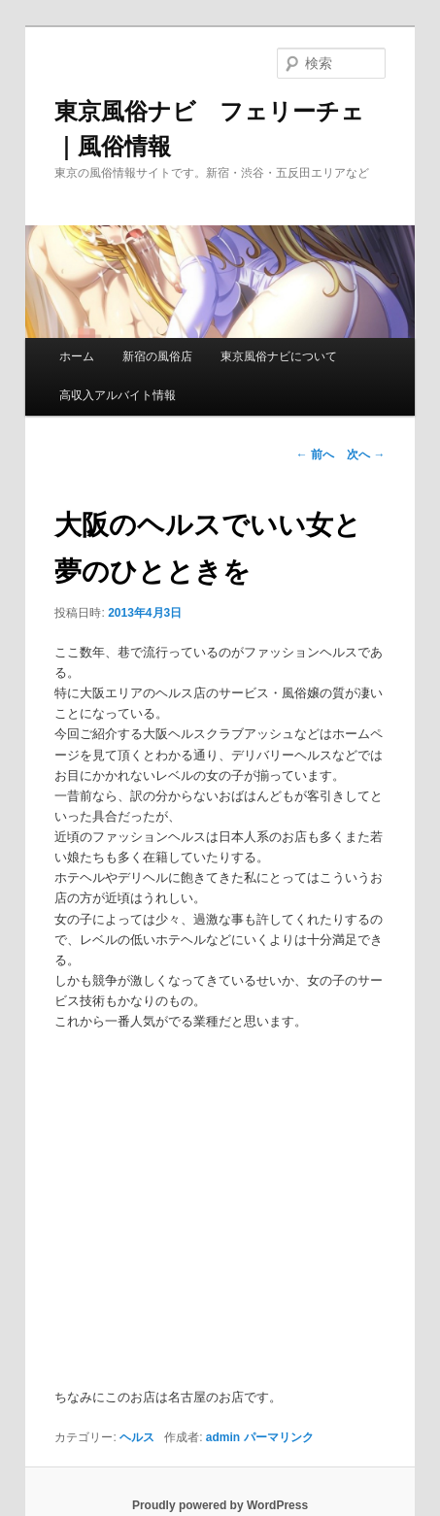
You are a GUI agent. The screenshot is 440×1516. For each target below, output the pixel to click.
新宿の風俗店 (157, 356)
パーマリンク (279, 1437)
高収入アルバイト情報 (117, 395)
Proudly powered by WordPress (220, 1505)
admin (223, 1437)
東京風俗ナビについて (278, 356)
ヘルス (136, 1437)
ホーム (76, 356)
